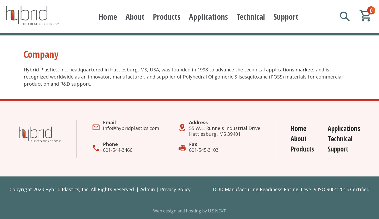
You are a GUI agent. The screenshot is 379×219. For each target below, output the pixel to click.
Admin (147, 189)
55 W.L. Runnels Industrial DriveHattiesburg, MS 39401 (224, 131)
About (135, 16)
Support (285, 16)
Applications (208, 16)
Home (108, 16)
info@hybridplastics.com (131, 128)
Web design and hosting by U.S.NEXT (189, 211)
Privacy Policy (175, 189)
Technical (250, 16)
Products (167, 16)
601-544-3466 (117, 150)
